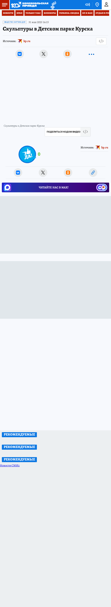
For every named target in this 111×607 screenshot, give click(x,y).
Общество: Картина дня (14, 22)
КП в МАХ (87, 13)
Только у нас (33, 13)
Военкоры (50, 13)
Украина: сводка (69, 13)
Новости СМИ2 (10, 465)
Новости (8, 13)
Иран (19, 13)
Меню (3, 4)
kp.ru (27, 41)
